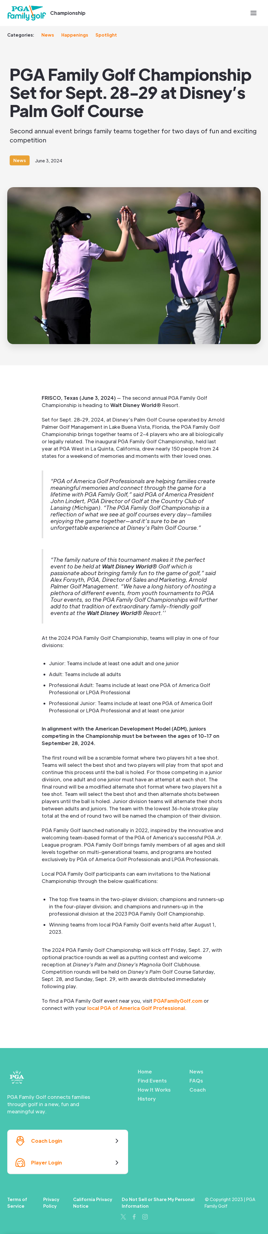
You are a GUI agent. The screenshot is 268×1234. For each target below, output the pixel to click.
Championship (68, 13)
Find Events (152, 1080)
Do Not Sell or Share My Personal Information (158, 1203)
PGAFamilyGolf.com (177, 1001)
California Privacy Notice (92, 1203)
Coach (197, 1089)
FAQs (196, 1080)
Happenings (74, 34)
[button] (253, 13)
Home (145, 1071)
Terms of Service (17, 1203)
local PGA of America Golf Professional (136, 1008)
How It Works (154, 1089)
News (47, 34)
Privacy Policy (51, 1203)
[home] (27, 13)
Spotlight (106, 34)
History (147, 1099)
